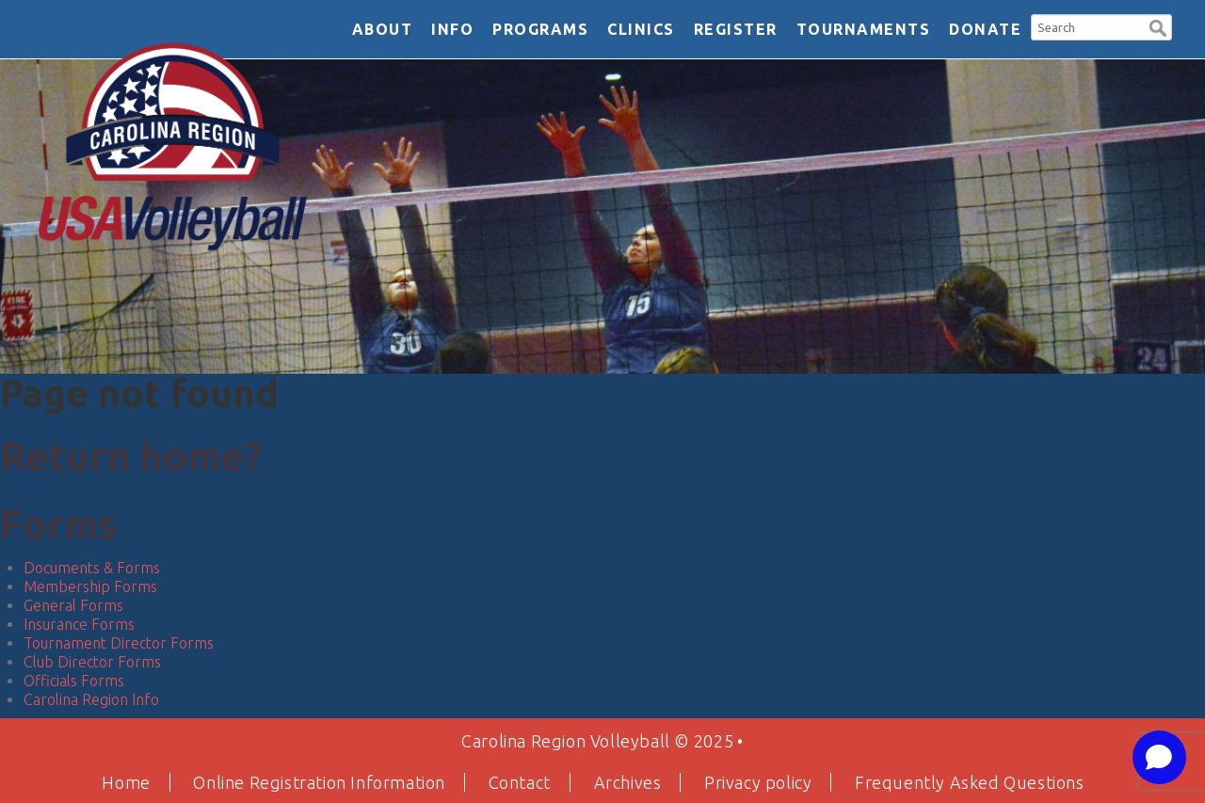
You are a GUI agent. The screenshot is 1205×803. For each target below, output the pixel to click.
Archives (628, 782)
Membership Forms (90, 586)
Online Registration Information (319, 782)
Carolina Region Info (91, 699)
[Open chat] (1159, 757)
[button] (1158, 26)
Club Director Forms (92, 661)
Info (452, 29)
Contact (520, 782)
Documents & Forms (92, 567)
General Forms (73, 605)
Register (736, 29)
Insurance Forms (79, 624)
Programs (540, 29)
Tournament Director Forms (119, 642)
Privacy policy (757, 782)
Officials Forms (74, 680)
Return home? (131, 456)
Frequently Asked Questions (969, 782)
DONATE (985, 29)
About (382, 29)
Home (126, 782)
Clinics (641, 29)
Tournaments (863, 29)
